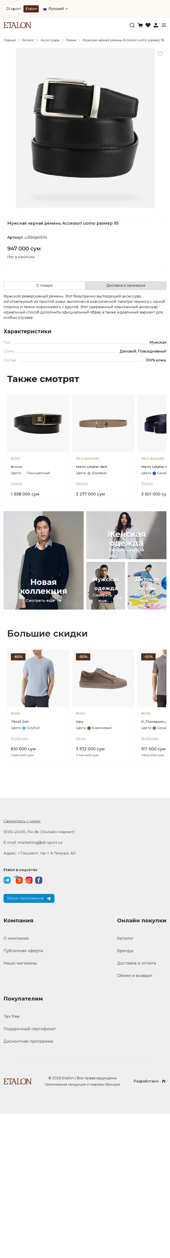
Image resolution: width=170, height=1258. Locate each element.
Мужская (157, 342)
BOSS (16, 490)
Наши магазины (20, 1107)
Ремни (71, 40)
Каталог (28, 40)
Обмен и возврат (134, 1119)
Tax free (11, 1160)
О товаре (44, 285)
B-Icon (17, 499)
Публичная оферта (23, 1095)
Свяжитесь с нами (22, 965)
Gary (80, 865)
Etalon (31, 9)
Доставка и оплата (136, 1107)
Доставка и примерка (125, 285)
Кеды (81, 882)
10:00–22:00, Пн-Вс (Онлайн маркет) (40, 976)
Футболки (20, 882)
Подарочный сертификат (30, 1173)
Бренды (125, 1095)
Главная (10, 40)
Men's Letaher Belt (93, 499)
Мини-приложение (29, 1042)
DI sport (13, 9)
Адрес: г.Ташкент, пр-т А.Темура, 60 (40, 997)
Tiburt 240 (20, 865)
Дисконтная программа (28, 1185)
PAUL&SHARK (89, 490)
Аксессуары (50, 40)
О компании (16, 1082)
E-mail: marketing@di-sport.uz (34, 986)
